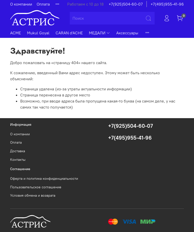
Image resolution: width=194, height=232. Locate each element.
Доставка (17, 151)
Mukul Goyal (38, 32)
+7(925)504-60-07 (126, 4)
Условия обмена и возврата (32, 195)
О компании (21, 4)
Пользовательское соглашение (35, 187)
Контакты (18, 159)
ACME (15, 32)
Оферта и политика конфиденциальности (44, 178)
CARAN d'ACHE (69, 32)
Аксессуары (127, 32)
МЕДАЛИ (99, 32)
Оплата (43, 4)
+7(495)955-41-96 (167, 4)
